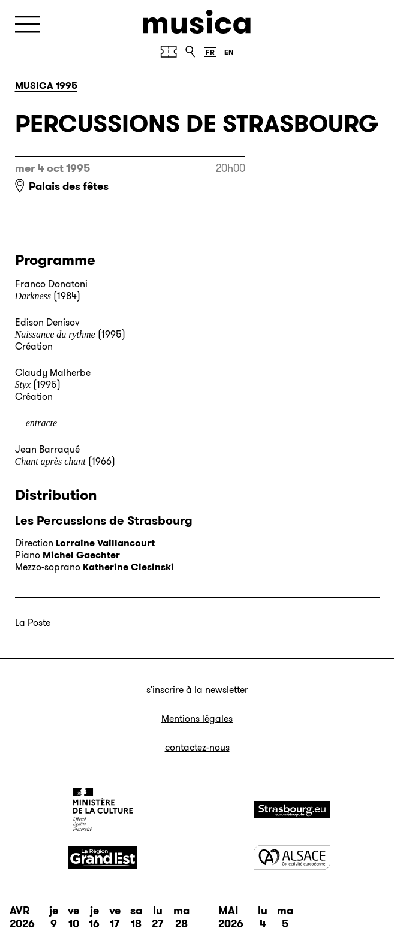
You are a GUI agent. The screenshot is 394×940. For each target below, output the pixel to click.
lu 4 (262, 917)
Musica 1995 (46, 85)
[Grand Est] (102, 857)
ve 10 (73, 917)
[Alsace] (292, 857)
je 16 (94, 917)
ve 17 (115, 917)
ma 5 (285, 917)
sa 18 (136, 917)
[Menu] (27, 24)
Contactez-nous (197, 747)
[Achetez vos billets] (168, 52)
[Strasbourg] (292, 809)
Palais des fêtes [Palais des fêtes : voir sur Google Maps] (69, 186)
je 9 (53, 917)
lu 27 (158, 917)
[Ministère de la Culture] (103, 809)
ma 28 (181, 917)
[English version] (229, 52)
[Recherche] (190, 52)
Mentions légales (197, 718)
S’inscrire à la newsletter (197, 690)
